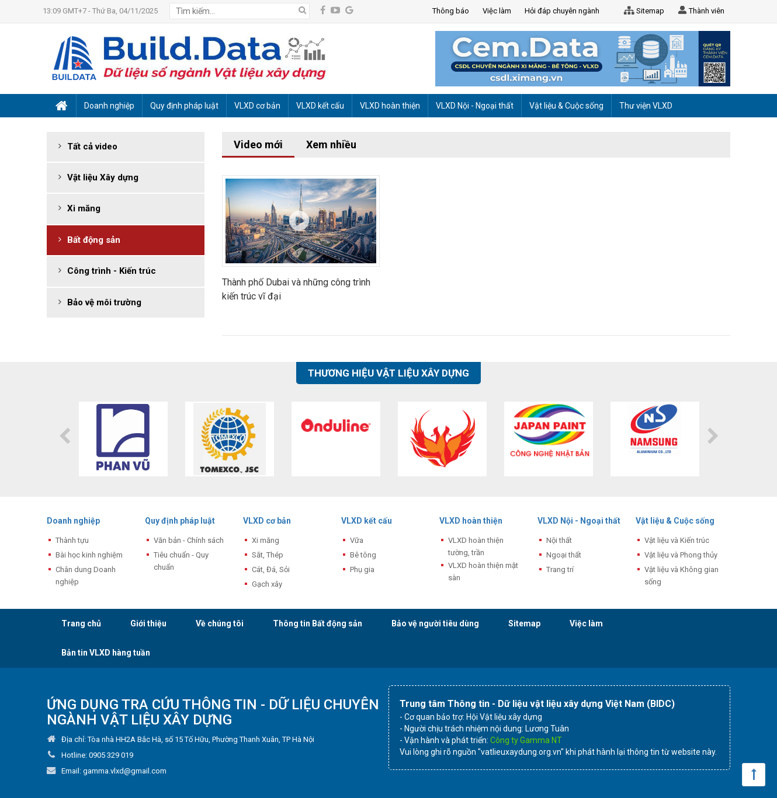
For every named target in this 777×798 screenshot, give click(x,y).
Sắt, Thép (267, 554)
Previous (64, 436)
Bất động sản (93, 240)
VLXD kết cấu (366, 520)
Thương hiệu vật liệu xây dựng (388, 373)
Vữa (356, 540)
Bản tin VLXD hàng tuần (105, 652)
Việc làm (586, 623)
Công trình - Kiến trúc (111, 271)
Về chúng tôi (220, 623)
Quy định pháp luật (180, 520)
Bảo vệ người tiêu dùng (435, 623)
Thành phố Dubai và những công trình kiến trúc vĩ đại (296, 289)
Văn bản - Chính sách (189, 540)
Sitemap (642, 11)
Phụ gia (362, 569)
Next (713, 436)
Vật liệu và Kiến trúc (676, 540)
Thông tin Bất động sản (317, 623)
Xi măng (83, 208)
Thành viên (700, 12)
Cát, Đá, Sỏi (271, 569)
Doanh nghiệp (73, 520)
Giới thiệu (148, 623)
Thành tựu (72, 540)
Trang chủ (81, 623)
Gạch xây (267, 584)
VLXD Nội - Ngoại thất (578, 520)
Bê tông (363, 554)
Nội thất (559, 540)
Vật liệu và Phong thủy (680, 554)
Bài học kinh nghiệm (89, 554)
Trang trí (560, 569)
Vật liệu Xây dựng (102, 177)
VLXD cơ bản (267, 520)
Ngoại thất (563, 554)
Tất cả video (92, 146)
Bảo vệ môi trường (104, 302)
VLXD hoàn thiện (470, 520)
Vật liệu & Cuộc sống (675, 520)
